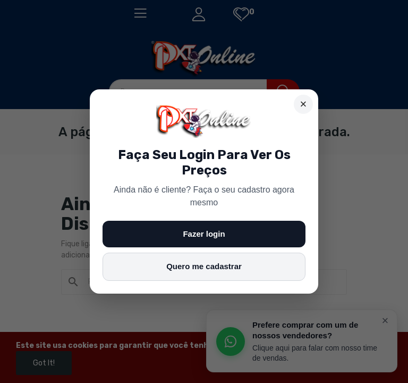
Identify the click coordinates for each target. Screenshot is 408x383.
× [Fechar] (303, 104)
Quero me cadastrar (204, 266)
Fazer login (204, 233)
